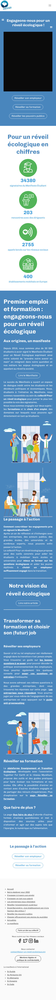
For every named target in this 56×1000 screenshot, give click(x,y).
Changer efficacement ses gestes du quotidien (27, 917)
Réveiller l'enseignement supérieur (22, 905)
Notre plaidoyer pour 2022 (18, 892)
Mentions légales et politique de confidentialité (28, 958)
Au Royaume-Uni (14, 975)
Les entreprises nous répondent (21, 902)
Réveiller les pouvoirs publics (28, 116)
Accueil (10, 889)
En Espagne (12, 981)
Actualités (11, 920)
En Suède (11, 971)
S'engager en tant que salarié (20, 899)
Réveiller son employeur (28, 98)
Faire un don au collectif (28, 930)
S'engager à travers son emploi (20, 895)
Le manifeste (12, 923)
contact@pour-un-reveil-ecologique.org (28, 952)
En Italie (10, 984)
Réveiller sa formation (28, 107)
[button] (50, 5)
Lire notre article (28, 603)
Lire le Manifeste (28, 375)
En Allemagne (13, 978)
